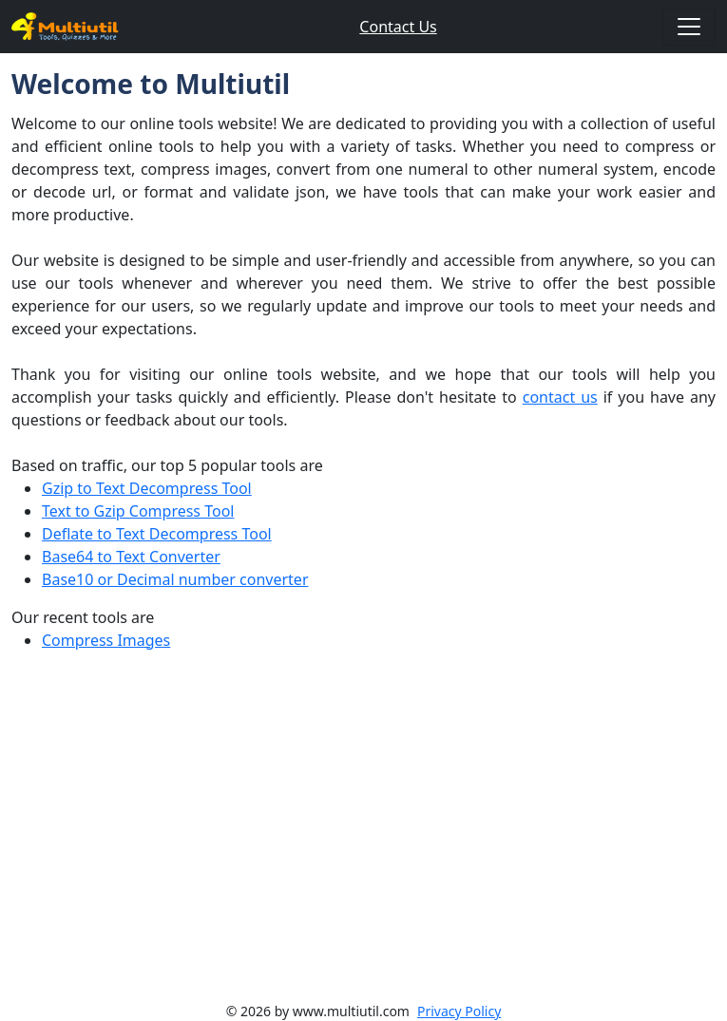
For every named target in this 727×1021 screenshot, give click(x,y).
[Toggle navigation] (689, 27)
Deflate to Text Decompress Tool (157, 533)
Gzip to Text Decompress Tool (147, 488)
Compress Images (106, 640)
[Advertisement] (363, 838)
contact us (560, 397)
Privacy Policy (459, 1011)
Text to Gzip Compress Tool (138, 511)
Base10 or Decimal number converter (175, 579)
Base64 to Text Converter (131, 556)
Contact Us (397, 26)
